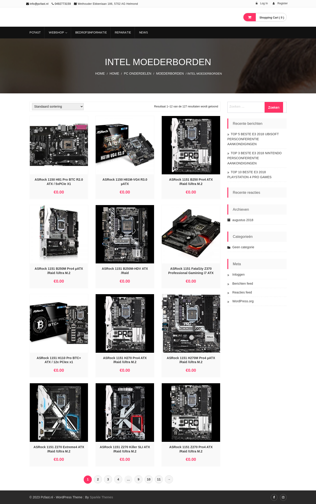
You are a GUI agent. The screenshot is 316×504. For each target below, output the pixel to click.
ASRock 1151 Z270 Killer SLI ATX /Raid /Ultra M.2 (125, 449)
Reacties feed (242, 292)
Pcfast (35, 32)
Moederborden (170, 73)
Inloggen (238, 274)
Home (100, 73)
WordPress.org (243, 301)
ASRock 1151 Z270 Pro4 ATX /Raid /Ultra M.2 (190, 449)
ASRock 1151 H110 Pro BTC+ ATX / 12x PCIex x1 (59, 360)
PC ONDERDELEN (137, 73)
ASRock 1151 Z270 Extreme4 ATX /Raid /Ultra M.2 (58, 449)
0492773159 (63, 3)
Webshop (56, 32)
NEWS (143, 32)
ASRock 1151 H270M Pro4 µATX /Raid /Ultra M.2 (191, 360)
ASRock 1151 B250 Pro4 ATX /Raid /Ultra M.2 (191, 182)
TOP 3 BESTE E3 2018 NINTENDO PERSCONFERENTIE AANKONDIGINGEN (254, 158)
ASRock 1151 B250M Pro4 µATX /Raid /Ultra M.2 (59, 271)
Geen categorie (243, 247)
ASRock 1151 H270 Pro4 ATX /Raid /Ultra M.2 (125, 360)
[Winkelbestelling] (58, 106)
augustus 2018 (242, 220)
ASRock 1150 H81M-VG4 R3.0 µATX (124, 182)
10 (148, 479)
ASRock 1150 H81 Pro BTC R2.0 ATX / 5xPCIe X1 (59, 182)
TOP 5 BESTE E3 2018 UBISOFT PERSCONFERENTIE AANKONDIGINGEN (253, 139)
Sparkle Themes (101, 497)
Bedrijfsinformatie (91, 32)
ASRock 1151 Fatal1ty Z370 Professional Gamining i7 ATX (191, 271)
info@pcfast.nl (37, 3)
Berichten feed (242, 283)
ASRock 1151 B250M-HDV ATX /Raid (125, 271)
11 (159, 479)
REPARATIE (123, 32)
